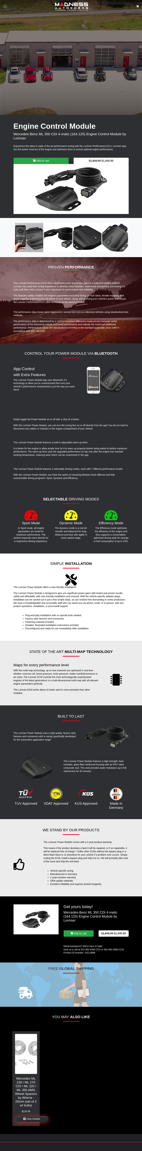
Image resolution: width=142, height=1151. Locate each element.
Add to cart (41, 160)
